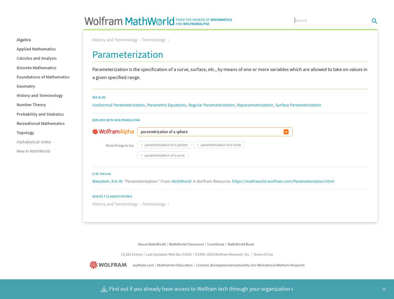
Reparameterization (255, 105)
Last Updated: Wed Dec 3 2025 (169, 254)
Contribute (215, 244)
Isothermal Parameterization (118, 105)
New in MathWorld (33, 151)
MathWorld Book (240, 244)
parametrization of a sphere (166, 144)
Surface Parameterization (298, 105)
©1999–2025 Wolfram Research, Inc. (222, 254)
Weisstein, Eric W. (107, 181)
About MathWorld (152, 244)
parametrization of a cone (164, 155)
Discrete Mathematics (36, 67)
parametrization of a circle (220, 144)
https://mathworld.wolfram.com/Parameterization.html (283, 181)
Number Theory (31, 104)
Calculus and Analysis (37, 58)
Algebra (24, 39)
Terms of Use (263, 254)
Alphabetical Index (34, 142)
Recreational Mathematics (41, 123)
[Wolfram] (109, 265)
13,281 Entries (132, 254)
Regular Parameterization (211, 105)
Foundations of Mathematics (43, 77)
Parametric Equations (166, 105)
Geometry (26, 86)
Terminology (154, 39)
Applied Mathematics (36, 49)
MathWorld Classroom (186, 244)
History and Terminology (40, 95)
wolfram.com (143, 265)
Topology (25, 132)
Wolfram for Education (175, 265)
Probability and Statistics (40, 114)
